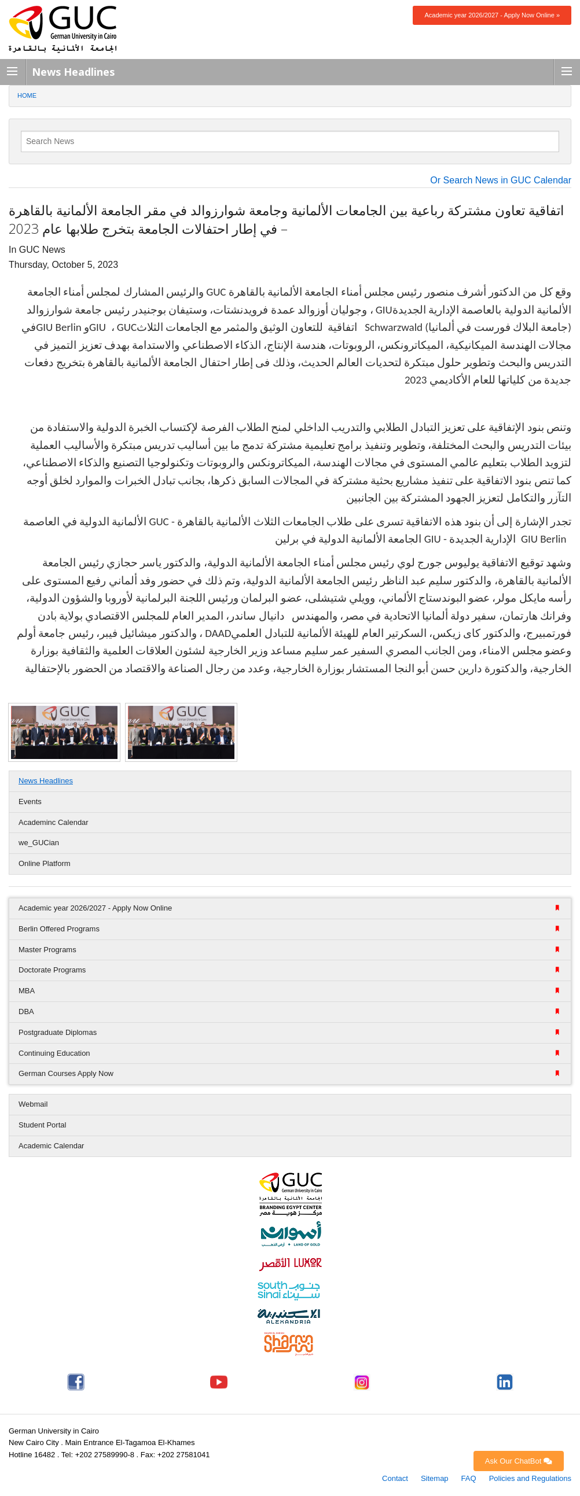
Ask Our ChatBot (518, 1461)
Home (26, 95)
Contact (395, 1478)
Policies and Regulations (530, 1478)
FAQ (468, 1478)
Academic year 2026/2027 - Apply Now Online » (492, 15)
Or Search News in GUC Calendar (500, 180)
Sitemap (435, 1478)
